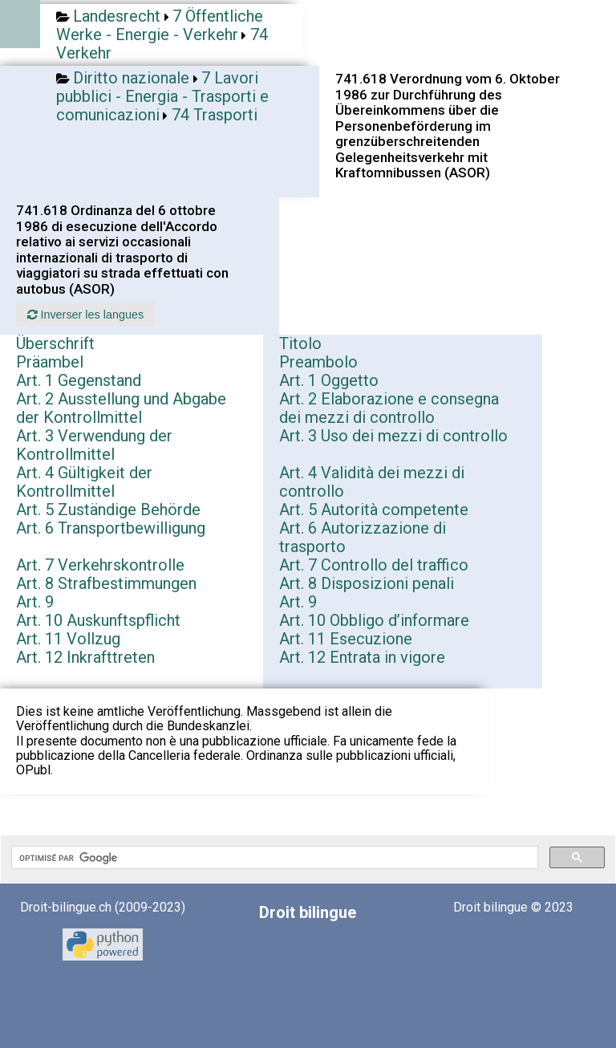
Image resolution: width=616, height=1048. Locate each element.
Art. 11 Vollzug (68, 638)
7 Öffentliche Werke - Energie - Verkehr (159, 25)
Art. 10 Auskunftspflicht (98, 620)
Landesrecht (116, 16)
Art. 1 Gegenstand (78, 380)
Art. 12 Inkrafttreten (85, 657)
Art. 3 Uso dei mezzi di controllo (393, 435)
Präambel (49, 362)
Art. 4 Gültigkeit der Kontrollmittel (84, 482)
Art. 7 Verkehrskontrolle (100, 565)
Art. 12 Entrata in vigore (362, 657)
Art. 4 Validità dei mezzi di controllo (371, 482)
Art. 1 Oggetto (329, 380)
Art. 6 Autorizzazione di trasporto (362, 537)
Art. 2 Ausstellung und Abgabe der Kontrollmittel (121, 408)
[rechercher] (273, 858)
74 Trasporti (214, 114)
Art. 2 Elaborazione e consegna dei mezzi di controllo (389, 408)
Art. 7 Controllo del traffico (373, 565)
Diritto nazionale (131, 77)
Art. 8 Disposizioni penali (366, 583)
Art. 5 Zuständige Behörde (108, 509)
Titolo (300, 343)
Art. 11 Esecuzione (345, 638)
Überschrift (55, 343)
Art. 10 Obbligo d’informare (374, 620)
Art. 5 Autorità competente (373, 509)
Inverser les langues (85, 314)
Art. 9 (35, 601)
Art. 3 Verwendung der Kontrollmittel (94, 445)
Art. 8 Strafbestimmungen (106, 583)
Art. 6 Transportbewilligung (110, 528)
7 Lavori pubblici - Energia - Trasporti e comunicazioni (162, 96)
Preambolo (318, 362)
